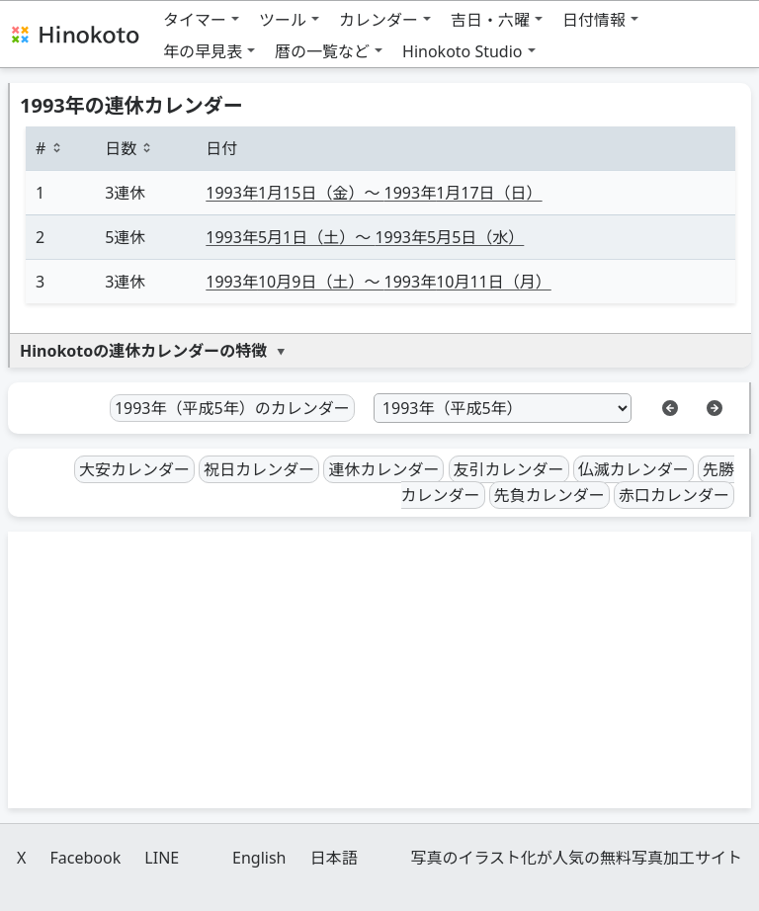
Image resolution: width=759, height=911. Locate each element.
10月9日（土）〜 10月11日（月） (378, 281)
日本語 (334, 858)
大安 (134, 469)
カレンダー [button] (378, 20)
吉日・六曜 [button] (490, 20)
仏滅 (633, 469)
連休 (383, 469)
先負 (549, 495)
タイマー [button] (194, 20)
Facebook (85, 858)
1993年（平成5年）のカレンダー (232, 408)
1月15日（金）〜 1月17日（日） (374, 193)
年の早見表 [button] (202, 51)
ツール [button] (282, 20)
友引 (509, 469)
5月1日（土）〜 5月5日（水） (365, 237)
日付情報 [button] (594, 20)
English (259, 858)
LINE (161, 858)
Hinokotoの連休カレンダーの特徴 (143, 351)
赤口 (674, 495)
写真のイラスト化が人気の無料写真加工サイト (576, 858)
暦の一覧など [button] (322, 51)
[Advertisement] (379, 670)
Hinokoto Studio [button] (462, 51)
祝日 (259, 469)
